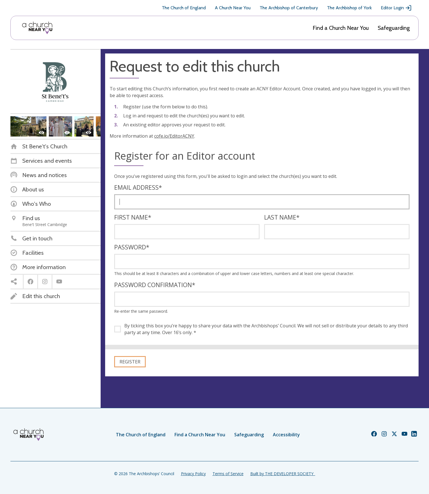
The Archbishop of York (349, 7)
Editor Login (396, 8)
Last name (282, 217)
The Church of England (184, 7)
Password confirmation (154, 284)
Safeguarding (394, 27)
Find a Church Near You (341, 27)
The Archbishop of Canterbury (289, 7)
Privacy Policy (193, 473)
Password (131, 247)
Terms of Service (228, 473)
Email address (138, 187)
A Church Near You (233, 7)
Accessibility (286, 435)
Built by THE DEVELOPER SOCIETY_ (282, 473)
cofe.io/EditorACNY (174, 136)
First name (132, 217)
